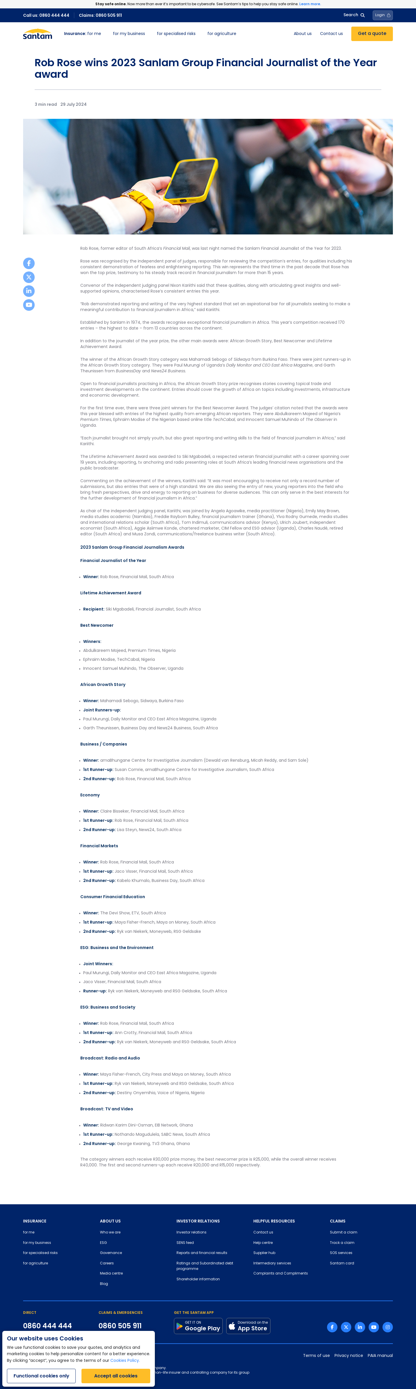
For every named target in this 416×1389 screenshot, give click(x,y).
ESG (103, 1243)
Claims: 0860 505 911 (100, 15)
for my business (129, 34)
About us (303, 34)
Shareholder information (198, 1279)
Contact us (331, 34)
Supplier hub (264, 1253)
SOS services (341, 1253)
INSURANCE (34, 1221)
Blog (104, 1284)
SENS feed (185, 1243)
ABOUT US (110, 1221)
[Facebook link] (332, 1327)
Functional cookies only (41, 1376)
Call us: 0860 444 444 (46, 15)
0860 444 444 (47, 1326)
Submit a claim (343, 1232)
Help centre (263, 1243)
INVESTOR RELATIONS (198, 1221)
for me (82, 34)
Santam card (342, 1263)
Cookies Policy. (125, 1361)
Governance (111, 1253)
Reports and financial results (202, 1253)
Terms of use (316, 1356)
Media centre (111, 1273)
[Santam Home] (37, 34)
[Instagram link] (387, 1327)
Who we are (110, 1232)
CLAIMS (338, 1221)
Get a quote (372, 34)
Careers (107, 1263)
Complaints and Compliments (280, 1273)
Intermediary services (272, 1263)
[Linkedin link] (360, 1327)
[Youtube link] (373, 1327)
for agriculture (221, 34)
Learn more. (310, 3)
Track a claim (342, 1243)
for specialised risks (176, 34)
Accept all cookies (116, 1376)
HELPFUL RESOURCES (274, 1221)
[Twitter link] (346, 1327)
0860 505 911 (120, 1326)
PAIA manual (380, 1356)
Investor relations (192, 1232)
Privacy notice (349, 1356)
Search (354, 15)
